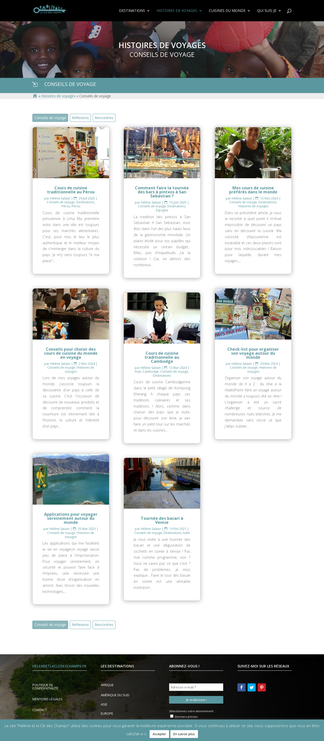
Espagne (162, 210)
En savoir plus (184, 734)
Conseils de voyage (50, 117)
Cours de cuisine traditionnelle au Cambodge (162, 357)
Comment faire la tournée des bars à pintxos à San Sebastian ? (162, 192)
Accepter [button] (159, 734)
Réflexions (80, 117)
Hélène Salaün (60, 198)
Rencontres (104, 117)
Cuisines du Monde (227, 11)
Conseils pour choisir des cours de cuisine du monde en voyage (70, 353)
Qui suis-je (266, 11)
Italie (186, 533)
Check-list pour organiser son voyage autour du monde (253, 353)
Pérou (66, 206)
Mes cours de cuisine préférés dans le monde (253, 190)
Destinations (132, 11)
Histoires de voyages (177, 11)
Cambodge (151, 371)
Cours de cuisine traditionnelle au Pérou (71, 190)
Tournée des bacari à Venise (162, 520)
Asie (138, 371)
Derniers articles (183, 716)
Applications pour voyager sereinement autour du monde (70, 518)
